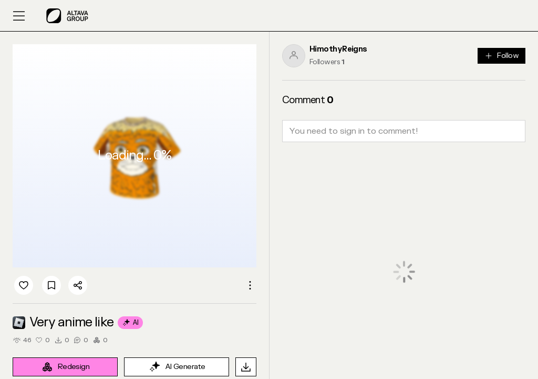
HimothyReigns (338, 49)
